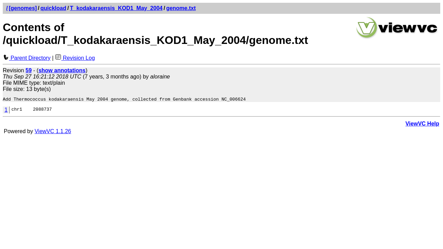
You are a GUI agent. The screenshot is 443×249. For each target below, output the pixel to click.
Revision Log (75, 58)
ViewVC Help (422, 125)
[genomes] (23, 8)
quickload (53, 8)
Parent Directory (27, 58)
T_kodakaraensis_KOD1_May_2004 (116, 8)
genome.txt (181, 8)
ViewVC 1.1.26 (53, 132)
